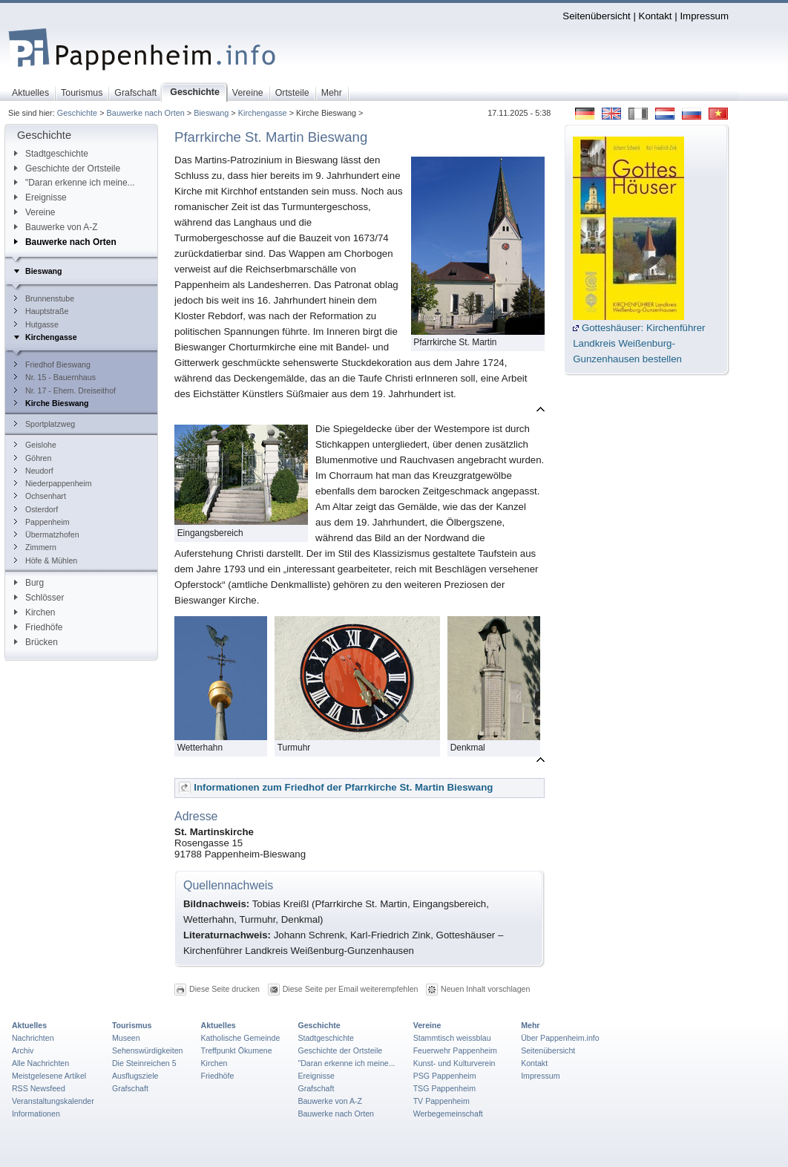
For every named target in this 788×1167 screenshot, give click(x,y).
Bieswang (211, 112)
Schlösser (39, 597)
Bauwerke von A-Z (56, 227)
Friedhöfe (38, 627)
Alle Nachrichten (40, 1063)
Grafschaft (130, 1088)
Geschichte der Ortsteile (67, 168)
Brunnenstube (44, 298)
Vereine (35, 212)
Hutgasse (36, 324)
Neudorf (33, 470)
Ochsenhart (40, 495)
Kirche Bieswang (51, 403)
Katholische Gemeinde (240, 1037)
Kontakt (655, 16)
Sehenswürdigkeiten (147, 1050)
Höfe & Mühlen (45, 560)
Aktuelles (29, 1025)
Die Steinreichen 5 (144, 1063)
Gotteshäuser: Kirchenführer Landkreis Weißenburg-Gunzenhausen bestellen (639, 343)
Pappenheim (42, 521)
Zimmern (35, 547)
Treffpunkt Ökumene (236, 1050)
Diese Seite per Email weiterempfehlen (350, 988)
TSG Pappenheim (444, 1088)
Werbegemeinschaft (448, 1113)
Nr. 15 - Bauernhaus (55, 377)
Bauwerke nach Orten (146, 112)
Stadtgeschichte (51, 153)
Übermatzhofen (46, 534)
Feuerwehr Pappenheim (455, 1050)
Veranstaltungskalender (53, 1100)
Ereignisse (40, 197)
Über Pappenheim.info (560, 1037)
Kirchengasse (262, 112)
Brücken (36, 642)
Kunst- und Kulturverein (454, 1063)
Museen (126, 1037)
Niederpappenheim (53, 483)
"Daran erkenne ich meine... (74, 182)
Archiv (22, 1050)
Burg (29, 583)
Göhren (32, 458)
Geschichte (77, 112)
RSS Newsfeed (38, 1088)
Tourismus (131, 1025)
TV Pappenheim (441, 1100)
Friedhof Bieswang (52, 364)
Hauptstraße (41, 311)
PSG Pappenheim (444, 1075)
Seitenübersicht (596, 16)
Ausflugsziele (135, 1075)
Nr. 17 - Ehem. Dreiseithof (65, 390)
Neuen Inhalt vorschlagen (485, 988)
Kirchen (34, 612)
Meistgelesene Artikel (49, 1075)
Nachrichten (33, 1037)
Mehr (530, 1025)
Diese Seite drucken (224, 988)
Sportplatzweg (44, 423)
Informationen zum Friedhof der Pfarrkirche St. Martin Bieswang (343, 787)
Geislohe (35, 444)
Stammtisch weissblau (452, 1037)
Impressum (704, 16)
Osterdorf (36, 509)
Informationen (36, 1113)
